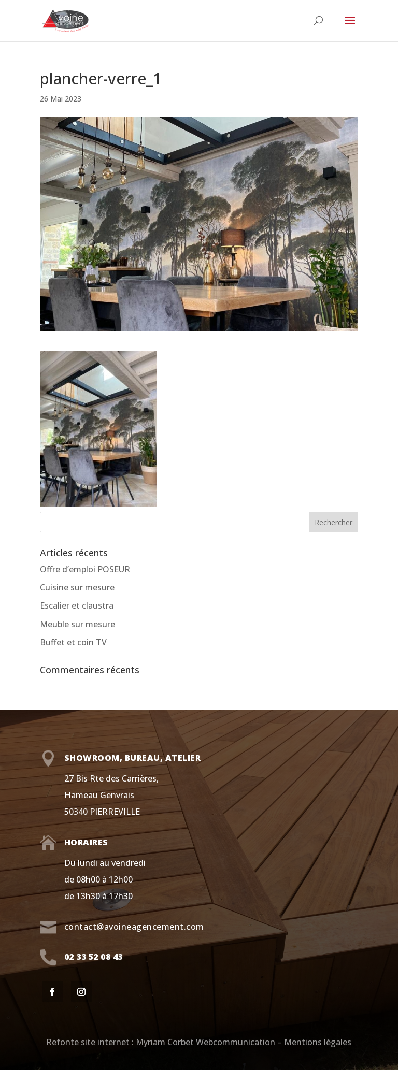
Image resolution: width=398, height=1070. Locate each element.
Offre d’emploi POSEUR (85, 569)
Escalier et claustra (76, 605)
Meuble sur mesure (77, 624)
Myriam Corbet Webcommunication (204, 1042)
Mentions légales (317, 1042)
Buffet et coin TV (73, 642)
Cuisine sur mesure (77, 587)
